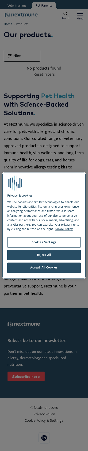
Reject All (44, 255)
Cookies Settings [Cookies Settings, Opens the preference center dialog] (44, 242)
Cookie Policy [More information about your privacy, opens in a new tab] (64, 229)
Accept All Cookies (44, 267)
